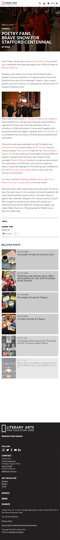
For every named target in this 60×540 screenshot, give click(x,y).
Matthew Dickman (10, 147)
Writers (4, 484)
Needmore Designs (16, 532)
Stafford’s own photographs (17, 169)
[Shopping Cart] (48, 3)
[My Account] (44, 3)
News (5, 498)
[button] (53, 3)
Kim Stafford (48, 131)
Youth (4, 486)
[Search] (40, 3)
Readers (5, 481)
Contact (7, 455)
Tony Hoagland (49, 118)
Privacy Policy (7, 521)
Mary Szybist (23, 150)
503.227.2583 (7, 466)
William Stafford (9, 67)
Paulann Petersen (19, 160)
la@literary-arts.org (9, 471)
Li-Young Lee (31, 118)
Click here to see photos (20, 182)
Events (6, 29)
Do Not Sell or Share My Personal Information (19, 525)
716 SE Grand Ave (9, 461)
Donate (6, 504)
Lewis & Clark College (39, 61)
